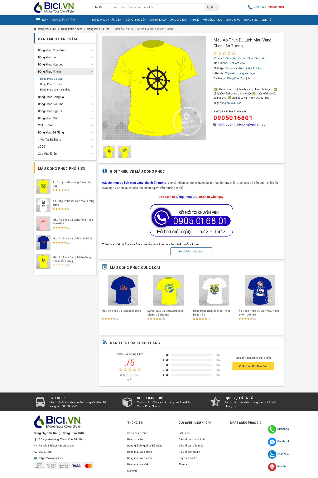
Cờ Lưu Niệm (46, 125)
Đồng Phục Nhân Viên (106, 19)
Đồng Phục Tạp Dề (50, 111)
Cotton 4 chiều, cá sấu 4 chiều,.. (244, 68)
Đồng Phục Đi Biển (51, 84)
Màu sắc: (218, 73)
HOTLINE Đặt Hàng (229, 111)
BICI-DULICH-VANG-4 (233, 63)
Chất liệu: (218, 68)
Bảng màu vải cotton (139, 451)
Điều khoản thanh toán (192, 439)
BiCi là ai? (184, 433)
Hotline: (266, 7)
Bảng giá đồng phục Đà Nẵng (145, 445)
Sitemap (184, 464)
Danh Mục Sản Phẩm (55, 20)
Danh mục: (219, 78)
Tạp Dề (194, 19)
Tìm (211, 7)
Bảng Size (250, 19)
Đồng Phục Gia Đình (50, 104)
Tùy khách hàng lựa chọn (240, 73)
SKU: (216, 63)
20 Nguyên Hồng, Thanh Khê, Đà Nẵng (61, 439)
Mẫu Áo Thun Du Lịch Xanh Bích (167, 310)
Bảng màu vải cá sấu (139, 458)
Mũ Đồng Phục (212, 19)
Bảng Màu (233, 19)
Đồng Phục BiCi (47, 28)
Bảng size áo (135, 439)
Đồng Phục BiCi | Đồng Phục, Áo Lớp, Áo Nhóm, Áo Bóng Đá (60, 7)
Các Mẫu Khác (47, 153)
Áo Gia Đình (178, 19)
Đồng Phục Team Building (55, 89)
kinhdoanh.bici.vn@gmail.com (241, 124)
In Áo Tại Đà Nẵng (49, 139)
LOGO (41, 146)
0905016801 (233, 117)
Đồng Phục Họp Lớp (50, 64)
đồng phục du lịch (230, 102)
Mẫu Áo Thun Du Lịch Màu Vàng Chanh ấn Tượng (144, 28)
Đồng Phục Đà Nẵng (51, 132)
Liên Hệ (266, 19)
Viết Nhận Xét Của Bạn (253, 366)
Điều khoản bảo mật (191, 445)
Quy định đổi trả (188, 458)
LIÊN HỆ (132, 470)
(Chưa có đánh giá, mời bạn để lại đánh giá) (239, 58)
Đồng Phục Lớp (136, 19)
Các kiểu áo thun (137, 433)
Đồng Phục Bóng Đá (51, 97)
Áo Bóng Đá (158, 19)
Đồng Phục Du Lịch (98, 28)
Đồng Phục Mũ (47, 118)
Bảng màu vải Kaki (138, 464)
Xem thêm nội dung (191, 251)
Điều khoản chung (189, 451)
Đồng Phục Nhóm (71, 28)
